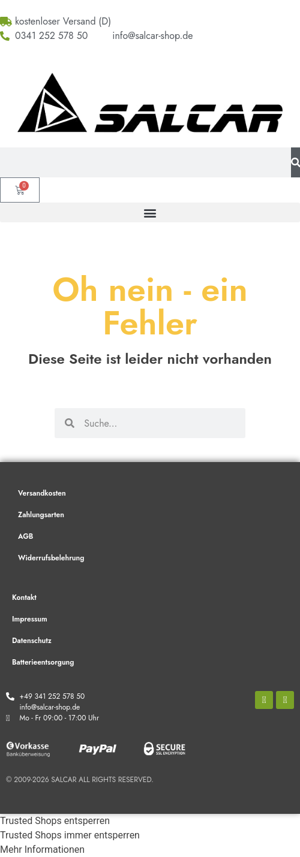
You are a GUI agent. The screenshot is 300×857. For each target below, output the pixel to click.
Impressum (29, 619)
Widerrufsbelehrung (51, 558)
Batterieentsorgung (43, 662)
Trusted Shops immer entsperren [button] (70, 835)
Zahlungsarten (41, 514)
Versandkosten (42, 493)
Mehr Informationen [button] (42, 849)
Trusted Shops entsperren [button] (55, 820)
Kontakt (24, 597)
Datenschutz (32, 640)
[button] (150, 212)
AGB (25, 536)
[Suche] (296, 162)
